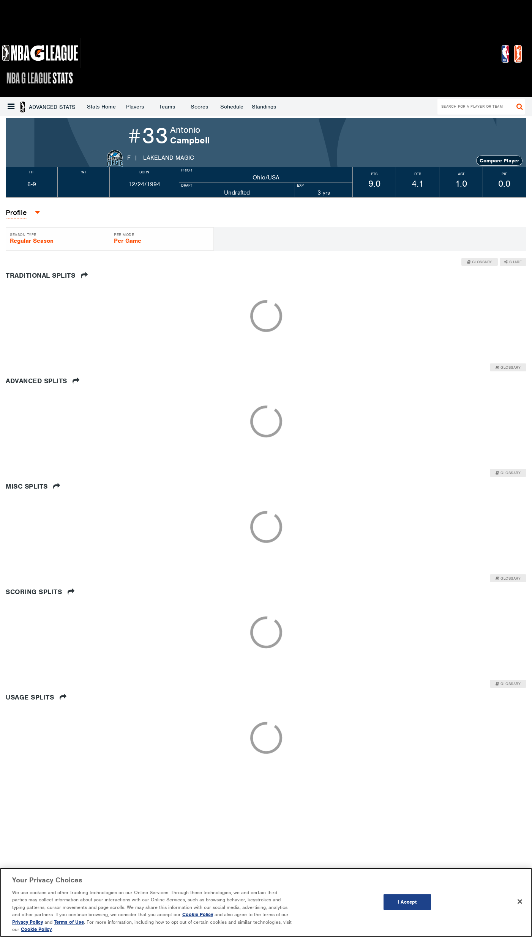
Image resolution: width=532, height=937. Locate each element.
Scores (138, 106)
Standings (203, 106)
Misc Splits (33, 486)
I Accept (407, 902)
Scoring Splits (40, 592)
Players (74, 106)
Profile (16, 212)
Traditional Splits (47, 275)
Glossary (479, 261)
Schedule (170, 106)
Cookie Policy (197, 914)
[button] (11, 106)
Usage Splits (36, 697)
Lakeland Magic (168, 158)
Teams (106, 106)
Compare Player (499, 160)
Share (513, 261)
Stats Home (40, 106)
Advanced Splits (43, 381)
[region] (266, 902)
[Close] (519, 901)
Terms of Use (69, 922)
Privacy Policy (27, 922)
